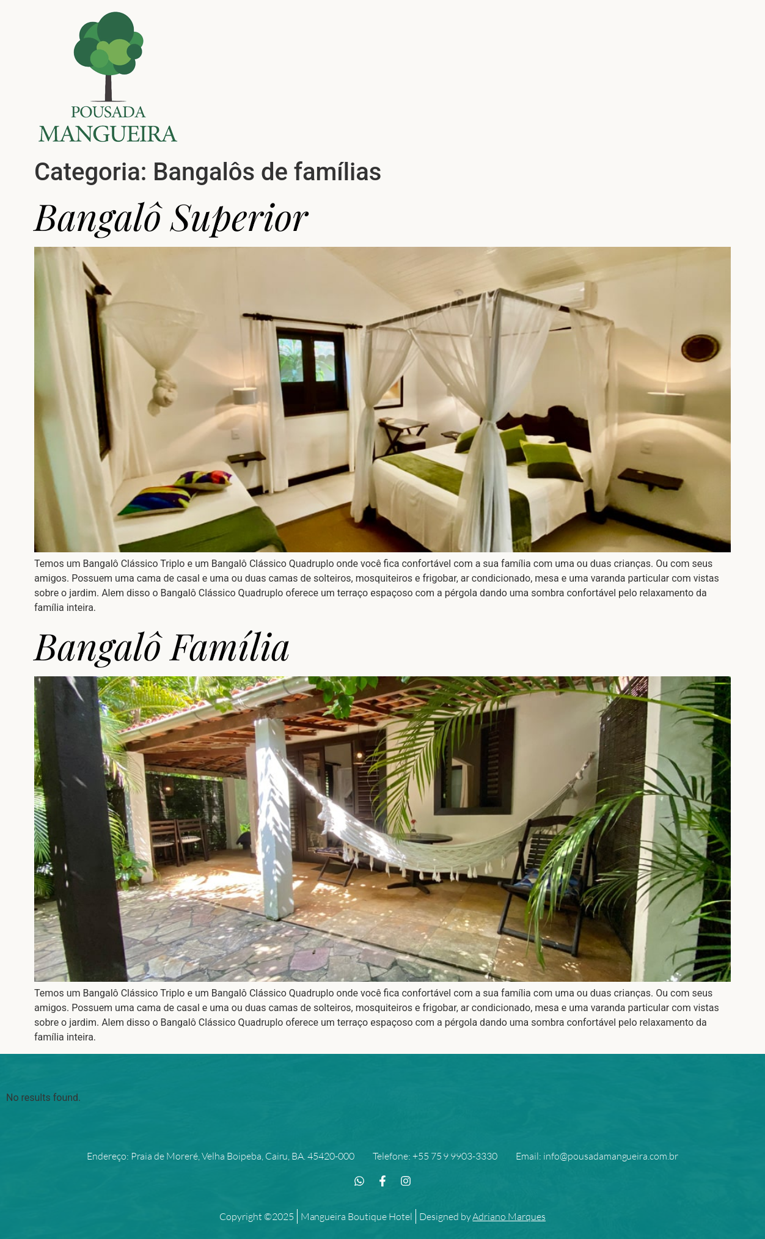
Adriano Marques (509, 1216)
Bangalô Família (162, 645)
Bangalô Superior (171, 215)
